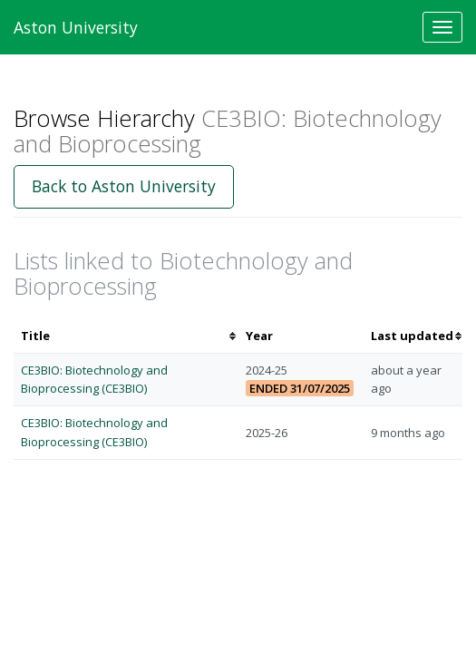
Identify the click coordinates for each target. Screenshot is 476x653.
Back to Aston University (124, 186)
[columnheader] (126, 336)
